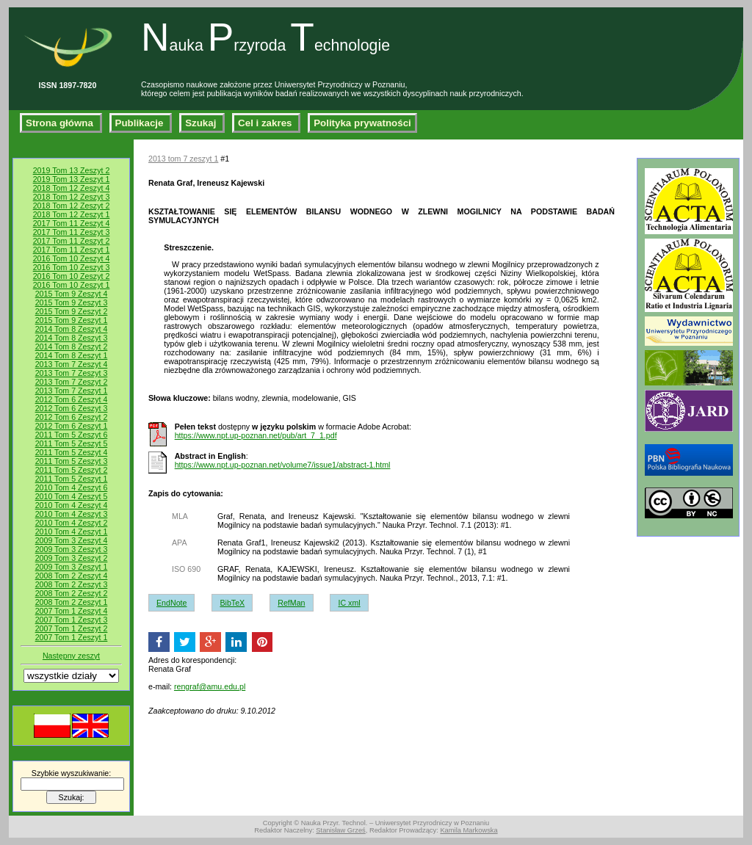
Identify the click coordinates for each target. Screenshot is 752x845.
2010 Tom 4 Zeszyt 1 (71, 531)
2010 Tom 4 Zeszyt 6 (71, 487)
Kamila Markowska (468, 830)
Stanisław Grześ (340, 830)
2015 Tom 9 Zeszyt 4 (71, 293)
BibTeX (232, 602)
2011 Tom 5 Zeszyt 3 (71, 461)
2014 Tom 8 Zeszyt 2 (71, 346)
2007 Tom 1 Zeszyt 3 (71, 619)
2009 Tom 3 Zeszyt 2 (71, 558)
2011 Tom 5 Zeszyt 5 (71, 443)
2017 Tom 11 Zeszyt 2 (71, 240)
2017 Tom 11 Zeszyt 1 (71, 249)
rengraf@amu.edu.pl (209, 686)
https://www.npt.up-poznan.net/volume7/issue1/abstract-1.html (283, 464)
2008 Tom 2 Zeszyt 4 (71, 575)
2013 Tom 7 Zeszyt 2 (71, 381)
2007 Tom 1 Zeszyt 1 (71, 637)
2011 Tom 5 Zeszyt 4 (71, 452)
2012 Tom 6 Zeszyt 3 (71, 408)
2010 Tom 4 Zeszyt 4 (71, 505)
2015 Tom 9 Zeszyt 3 (71, 302)
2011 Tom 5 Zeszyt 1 (71, 478)
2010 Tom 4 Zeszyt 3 (71, 513)
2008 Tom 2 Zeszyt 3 (71, 584)
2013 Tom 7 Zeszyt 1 (71, 390)
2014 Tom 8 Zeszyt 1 (71, 355)
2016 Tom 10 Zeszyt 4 (71, 258)
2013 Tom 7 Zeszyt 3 (71, 373)
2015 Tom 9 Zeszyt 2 (71, 311)
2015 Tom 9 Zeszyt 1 (71, 320)
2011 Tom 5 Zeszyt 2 (71, 469)
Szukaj (202, 122)
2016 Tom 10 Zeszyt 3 (71, 267)
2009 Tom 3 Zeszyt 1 (71, 566)
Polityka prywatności (362, 122)
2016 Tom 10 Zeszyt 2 (71, 276)
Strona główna (61, 122)
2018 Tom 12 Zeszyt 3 (71, 196)
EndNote (171, 602)
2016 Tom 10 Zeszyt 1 (71, 284)
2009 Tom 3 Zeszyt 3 (71, 549)
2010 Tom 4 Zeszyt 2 (71, 522)
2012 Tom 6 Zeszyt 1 (71, 425)
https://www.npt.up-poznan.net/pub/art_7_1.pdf (256, 435)
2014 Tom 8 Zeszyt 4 (71, 328)
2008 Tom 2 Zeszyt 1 (71, 602)
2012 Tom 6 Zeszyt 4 (71, 399)
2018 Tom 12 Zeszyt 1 (71, 214)
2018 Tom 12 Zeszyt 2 (71, 205)
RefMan (291, 602)
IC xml (349, 602)
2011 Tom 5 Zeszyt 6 (71, 434)
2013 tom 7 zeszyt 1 (183, 158)
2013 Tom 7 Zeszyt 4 (71, 364)
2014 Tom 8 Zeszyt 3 (71, 337)
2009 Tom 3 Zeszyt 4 (71, 540)
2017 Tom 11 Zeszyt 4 (71, 223)
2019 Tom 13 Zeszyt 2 (71, 170)
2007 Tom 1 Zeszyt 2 (71, 628)
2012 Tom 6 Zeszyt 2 (71, 417)
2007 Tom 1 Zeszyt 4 (71, 610)
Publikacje (141, 122)
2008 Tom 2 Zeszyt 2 (71, 593)
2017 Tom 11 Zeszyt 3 (71, 232)
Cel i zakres (266, 122)
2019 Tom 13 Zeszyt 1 (71, 179)
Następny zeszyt (71, 655)
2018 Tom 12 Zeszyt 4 (71, 188)
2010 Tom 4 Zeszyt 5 (71, 496)
